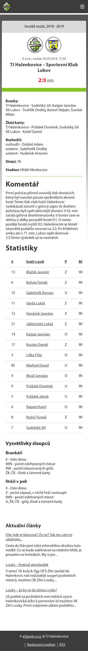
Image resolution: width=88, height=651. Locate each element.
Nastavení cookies (41, 645)
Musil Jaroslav (37, 376)
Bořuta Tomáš (36, 283)
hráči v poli (35, 262)
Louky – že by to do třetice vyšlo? (31, 590)
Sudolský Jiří (36, 428)
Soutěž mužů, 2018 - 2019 (44, 27)
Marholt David (37, 366)
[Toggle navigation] (82, 6)
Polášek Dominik (39, 386)
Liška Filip (34, 355)
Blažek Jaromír (37, 272)
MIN (82, 262)
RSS (62, 645)
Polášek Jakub (37, 397)
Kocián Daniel (37, 345)
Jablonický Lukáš (39, 324)
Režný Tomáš (36, 417)
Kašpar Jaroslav (38, 334)
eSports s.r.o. (32, 637)
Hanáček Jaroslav (39, 314)
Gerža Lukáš (35, 303)
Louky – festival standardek (27, 565)
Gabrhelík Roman (40, 293)
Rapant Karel (36, 407)
